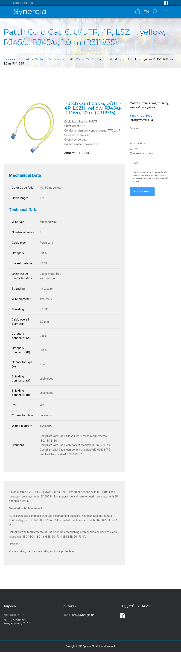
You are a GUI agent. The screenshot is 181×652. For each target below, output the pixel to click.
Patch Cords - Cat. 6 (81, 59)
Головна (9, 59)
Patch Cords (56, 59)
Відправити (142, 191)
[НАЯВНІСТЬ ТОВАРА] (131, 153)
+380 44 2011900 (142, 115)
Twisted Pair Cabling (32, 59)
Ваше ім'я (135, 128)
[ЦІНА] (131, 148)
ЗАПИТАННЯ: (136, 143)
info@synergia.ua (23, 3)
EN (146, 12)
